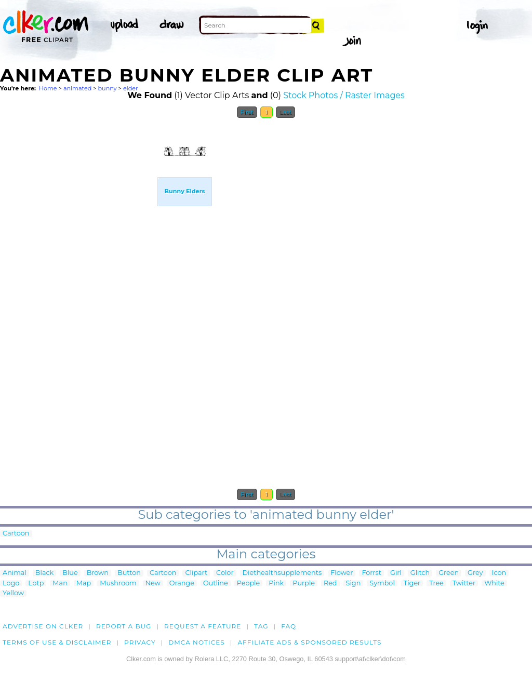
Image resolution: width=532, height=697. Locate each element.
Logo (11, 583)
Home (48, 88)
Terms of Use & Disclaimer (57, 642)
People (248, 583)
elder (130, 88)
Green (448, 573)
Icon (499, 573)
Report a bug (124, 626)
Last (285, 112)
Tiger (412, 583)
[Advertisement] (78, 279)
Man (59, 583)
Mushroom (118, 583)
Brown (98, 573)
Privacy (140, 642)
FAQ (288, 626)
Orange (181, 583)
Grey (475, 573)
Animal (14, 573)
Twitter (464, 583)
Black (44, 573)
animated (77, 88)
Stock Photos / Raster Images (344, 95)
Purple (303, 583)
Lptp (36, 583)
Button (129, 573)
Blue (69, 573)
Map (83, 583)
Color (224, 573)
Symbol (382, 583)
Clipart (196, 573)
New (153, 583)
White (494, 583)
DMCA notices (196, 642)
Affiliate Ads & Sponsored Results (309, 642)
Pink (276, 583)
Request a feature (202, 626)
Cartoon (16, 533)
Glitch (420, 573)
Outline (215, 583)
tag (261, 626)
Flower (341, 573)
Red (330, 583)
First (247, 112)
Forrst (371, 573)
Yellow (13, 593)
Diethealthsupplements (282, 573)
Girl (396, 573)
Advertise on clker (43, 626)
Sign (353, 583)
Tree (436, 583)
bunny (107, 88)
